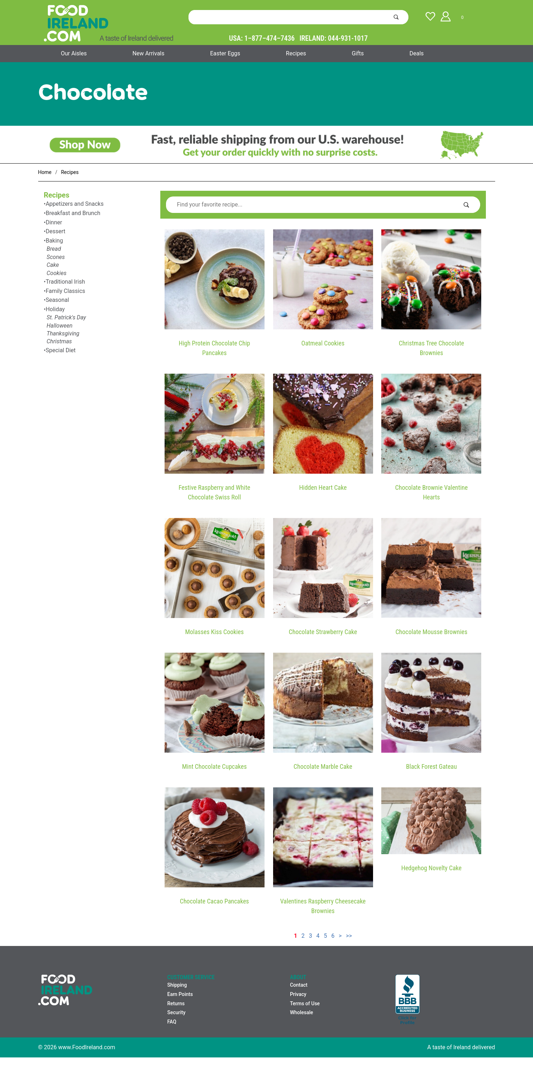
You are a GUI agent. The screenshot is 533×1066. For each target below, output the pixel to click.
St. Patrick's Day (66, 317)
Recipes (296, 53)
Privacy (298, 994)
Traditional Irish (65, 281)
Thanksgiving (63, 333)
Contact (298, 985)
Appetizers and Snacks (75, 203)
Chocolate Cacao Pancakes (214, 901)
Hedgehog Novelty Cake (431, 868)
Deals (416, 53)
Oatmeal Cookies (323, 343)
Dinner (54, 222)
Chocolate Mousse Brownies (432, 632)
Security (176, 1012)
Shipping (177, 985)
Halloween (60, 325)
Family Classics (65, 291)
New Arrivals (148, 53)
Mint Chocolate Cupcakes (214, 766)
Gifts (358, 53)
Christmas (59, 341)
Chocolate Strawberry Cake (323, 632)
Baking (54, 240)
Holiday (55, 309)
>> (349, 935)
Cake (53, 264)
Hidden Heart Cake (323, 487)
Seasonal (57, 300)
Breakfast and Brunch (73, 213)
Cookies (57, 273)
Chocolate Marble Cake (322, 766)
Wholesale (301, 1012)
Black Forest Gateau (431, 766)
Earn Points (180, 994)
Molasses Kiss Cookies (214, 632)
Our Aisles (74, 53)
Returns (176, 1003)
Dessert (55, 231)
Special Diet (61, 350)
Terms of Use (305, 1003)
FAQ (171, 1022)
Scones (56, 257)
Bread (54, 248)
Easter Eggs (225, 53)
